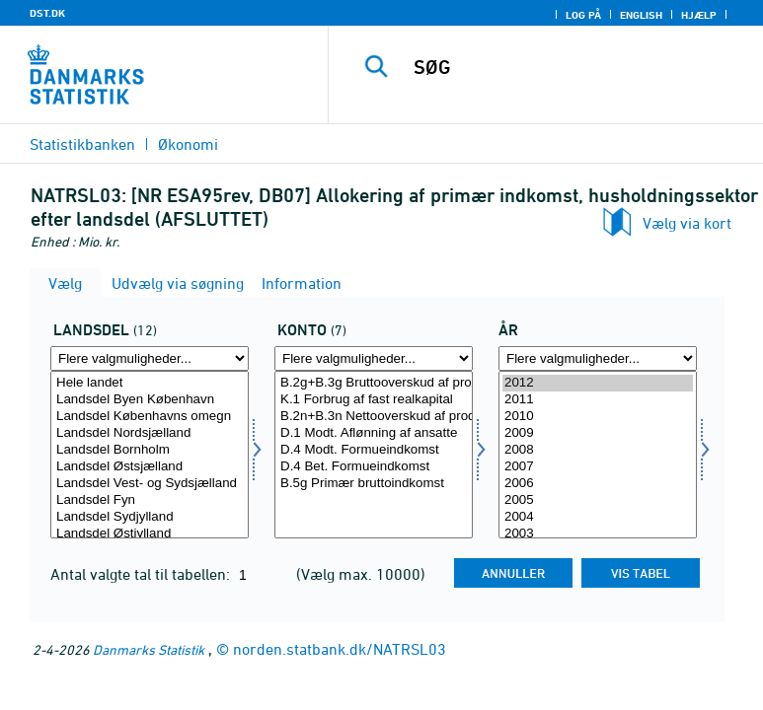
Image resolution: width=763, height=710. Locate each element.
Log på (583, 15)
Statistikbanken (82, 144)
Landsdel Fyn (149, 500)
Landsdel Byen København (149, 399)
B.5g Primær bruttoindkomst (373, 483)
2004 (597, 517)
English (641, 15)
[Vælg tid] (597, 454)
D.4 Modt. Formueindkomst (373, 450)
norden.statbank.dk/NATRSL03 (339, 649)
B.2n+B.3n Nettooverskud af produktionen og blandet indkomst (373, 416)
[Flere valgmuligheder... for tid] (597, 358)
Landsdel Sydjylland (149, 517)
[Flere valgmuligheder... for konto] (373, 358)
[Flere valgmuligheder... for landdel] (149, 358)
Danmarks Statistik (148, 649)
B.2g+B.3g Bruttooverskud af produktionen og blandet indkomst (373, 383)
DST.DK (47, 13)
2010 (597, 416)
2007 (597, 467)
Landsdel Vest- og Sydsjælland (149, 483)
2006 (597, 483)
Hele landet (149, 383)
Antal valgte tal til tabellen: (142, 574)
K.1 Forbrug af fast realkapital (373, 399)
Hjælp (699, 15)
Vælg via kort (687, 223)
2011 (597, 399)
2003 (597, 534)
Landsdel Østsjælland (149, 467)
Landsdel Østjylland (149, 534)
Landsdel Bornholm (149, 450)
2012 (597, 383)
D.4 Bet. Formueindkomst (373, 467)
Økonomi (188, 144)
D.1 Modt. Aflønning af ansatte (373, 433)
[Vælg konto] (373, 454)
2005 (597, 500)
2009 (597, 433)
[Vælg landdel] (149, 454)
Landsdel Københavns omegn (149, 416)
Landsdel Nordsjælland (149, 433)
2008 (597, 450)
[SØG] (577, 67)
